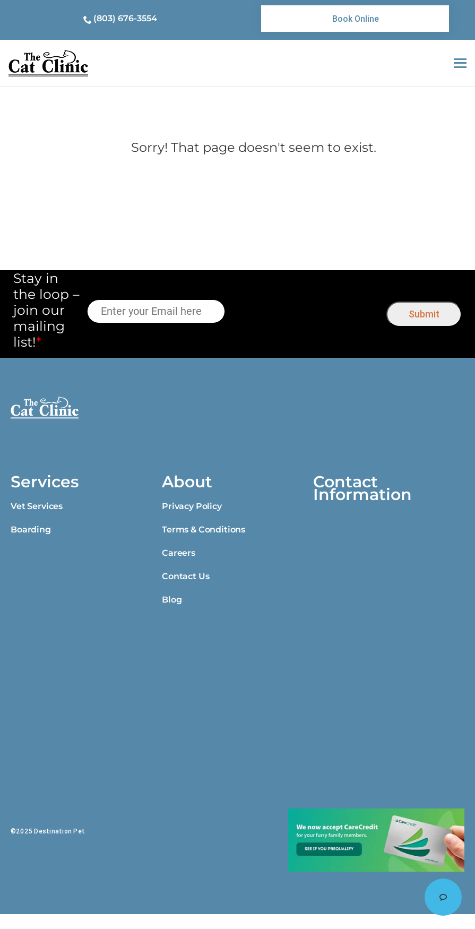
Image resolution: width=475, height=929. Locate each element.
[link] (355, 18)
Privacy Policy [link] (192, 506)
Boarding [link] (31, 529)
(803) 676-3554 (125, 18)
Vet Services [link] (37, 506)
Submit (424, 314)
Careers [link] (178, 553)
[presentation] (305, 311)
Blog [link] (172, 600)
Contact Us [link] (185, 576)
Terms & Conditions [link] (203, 529)
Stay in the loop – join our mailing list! (46, 310)
